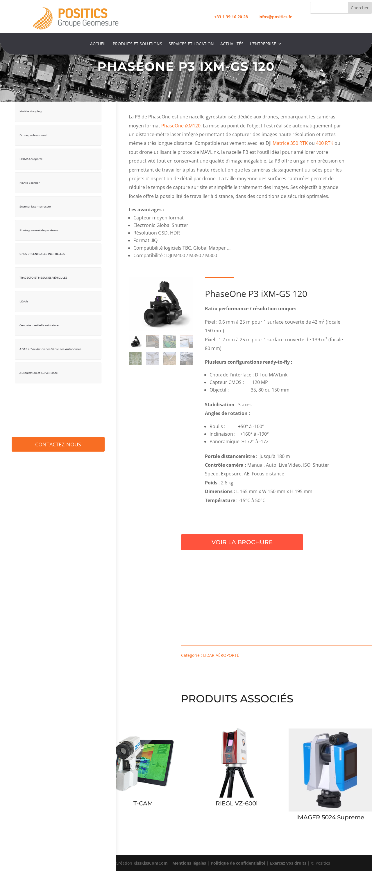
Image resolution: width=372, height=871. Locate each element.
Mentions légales (189, 863)
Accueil (98, 44)
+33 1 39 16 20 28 (231, 16)
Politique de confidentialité (238, 863)
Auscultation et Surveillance (38, 372)
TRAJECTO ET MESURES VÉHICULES (43, 277)
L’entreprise (263, 44)
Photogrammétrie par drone (38, 230)
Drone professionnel (33, 135)
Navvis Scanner (29, 182)
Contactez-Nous (58, 444)
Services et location (191, 44)
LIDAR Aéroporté (31, 159)
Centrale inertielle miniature (39, 325)
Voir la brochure (275, 542)
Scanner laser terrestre (35, 206)
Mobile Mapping (30, 111)
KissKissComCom (150, 863)
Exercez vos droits (288, 863)
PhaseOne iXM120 (181, 125)
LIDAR (23, 301)
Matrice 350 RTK (290, 143)
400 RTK (324, 143)
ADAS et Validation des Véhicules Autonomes (50, 349)
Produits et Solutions (137, 44)
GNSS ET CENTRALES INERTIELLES (42, 253)
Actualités (232, 44)
